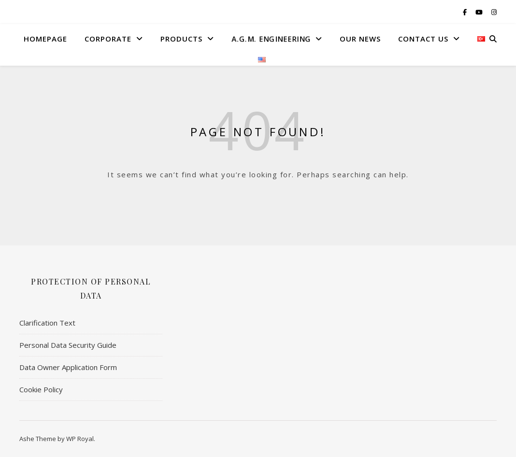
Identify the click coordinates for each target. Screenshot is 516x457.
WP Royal (80, 438)
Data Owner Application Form (68, 367)
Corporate (108, 38)
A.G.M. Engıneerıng (270, 38)
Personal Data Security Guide (67, 345)
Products (181, 38)
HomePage (45, 38)
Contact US (423, 38)
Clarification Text (47, 323)
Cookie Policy (41, 389)
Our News (360, 38)
